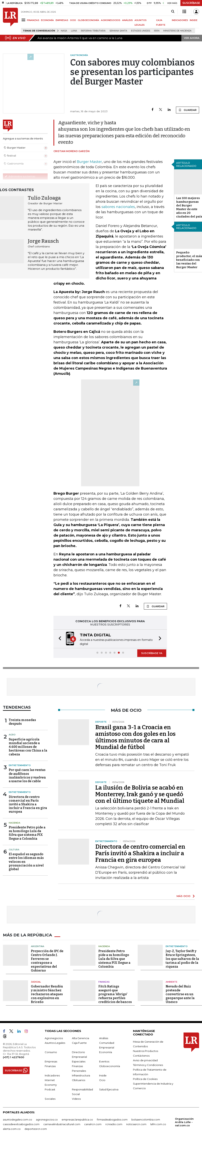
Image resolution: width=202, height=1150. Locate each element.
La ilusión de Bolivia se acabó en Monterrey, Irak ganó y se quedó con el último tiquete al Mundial (139, 794)
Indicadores (52, 1075)
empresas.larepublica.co (77, 1119)
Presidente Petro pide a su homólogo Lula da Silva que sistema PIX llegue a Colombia (27, 832)
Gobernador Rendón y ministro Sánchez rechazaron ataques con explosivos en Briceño (47, 993)
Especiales (78, 1061)
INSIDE (193, 20)
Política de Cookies (145, 1078)
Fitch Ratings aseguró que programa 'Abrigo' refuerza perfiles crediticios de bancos (115, 993)
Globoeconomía (109, 1065)
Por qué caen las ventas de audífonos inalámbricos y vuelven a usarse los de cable (27, 775)
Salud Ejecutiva (108, 1089)
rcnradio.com (113, 1123)
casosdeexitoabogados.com (21, 1123)
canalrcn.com (92, 1123)
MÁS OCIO (183, 895)
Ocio (102, 1079)
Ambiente (171, 981)
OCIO (73, 20)
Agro (12, 734)
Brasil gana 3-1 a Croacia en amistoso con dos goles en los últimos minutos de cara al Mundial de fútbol (135, 736)
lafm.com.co (158, 1123)
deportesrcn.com (35, 1128)
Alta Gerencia (80, 1037)
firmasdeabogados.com (112, 1119)
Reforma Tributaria (93, 31)
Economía (105, 1051)
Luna (74, 31)
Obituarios (78, 1079)
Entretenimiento (20, 765)
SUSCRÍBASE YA (151, 652)
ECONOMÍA (47, 20)
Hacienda (14, 822)
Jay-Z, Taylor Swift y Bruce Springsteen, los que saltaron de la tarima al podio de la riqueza (182, 958)
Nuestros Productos (145, 1050)
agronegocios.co (47, 1119)
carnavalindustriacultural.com (61, 1123)
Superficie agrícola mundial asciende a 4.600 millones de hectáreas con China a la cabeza (28, 746)
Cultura (14, 849)
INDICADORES (180, 20)
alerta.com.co (12, 1128)
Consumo (51, 1051)
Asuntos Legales (55, 1042)
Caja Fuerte (79, 1042)
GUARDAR (187, 109)
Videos (76, 1098)
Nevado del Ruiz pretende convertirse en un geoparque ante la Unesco (180, 993)
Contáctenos (141, 1055)
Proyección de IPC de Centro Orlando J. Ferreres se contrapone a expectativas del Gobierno (47, 960)
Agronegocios (54, 1037)
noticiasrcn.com (136, 1123)
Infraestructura (81, 1075)
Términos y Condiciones (148, 1064)
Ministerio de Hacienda (177, 31)
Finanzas (104, 981)
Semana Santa (118, 31)
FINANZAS (33, 20)
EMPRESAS (62, 20)
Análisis (103, 1037)
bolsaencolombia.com (145, 1119)
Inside (103, 1075)
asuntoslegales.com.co (17, 1119)
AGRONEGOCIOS (110, 20)
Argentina (37, 946)
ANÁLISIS (127, 20)
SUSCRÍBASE (191, 3)
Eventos (104, 1061)
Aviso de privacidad (145, 1059)
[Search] (172, 12)
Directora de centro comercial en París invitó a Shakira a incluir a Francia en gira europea (28, 804)
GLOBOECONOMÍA (88, 20)
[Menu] (24, 20)
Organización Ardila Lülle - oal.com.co (184, 1122)
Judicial (36, 981)
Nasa (64, 31)
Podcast (50, 1089)
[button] (58, 639)
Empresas (51, 1061)
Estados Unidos (140, 31)
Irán (156, 31)
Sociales (50, 1098)
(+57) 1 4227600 (13, 1056)
